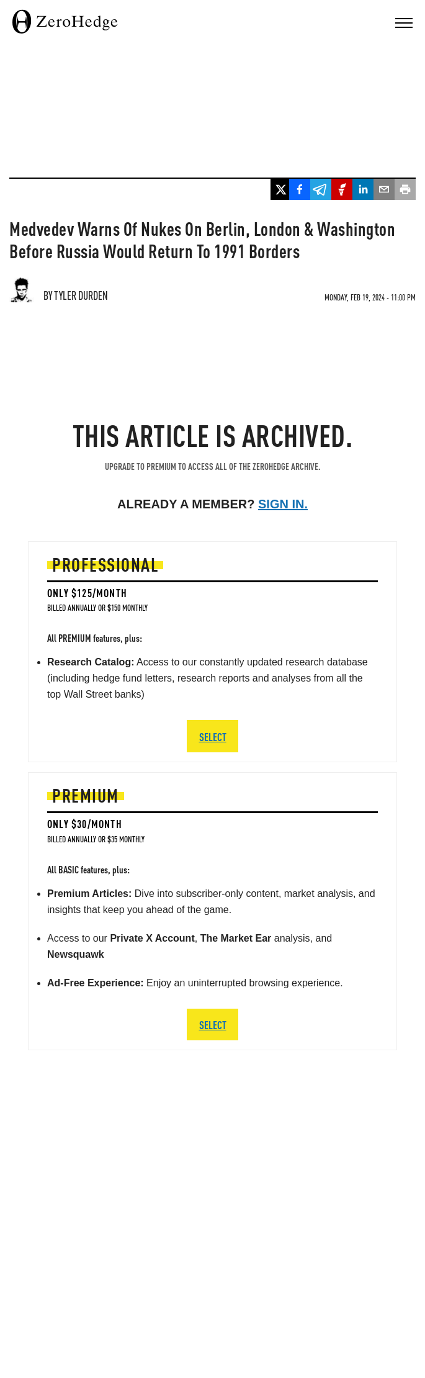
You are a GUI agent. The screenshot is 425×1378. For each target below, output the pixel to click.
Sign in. (283, 504)
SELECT (212, 1024)
